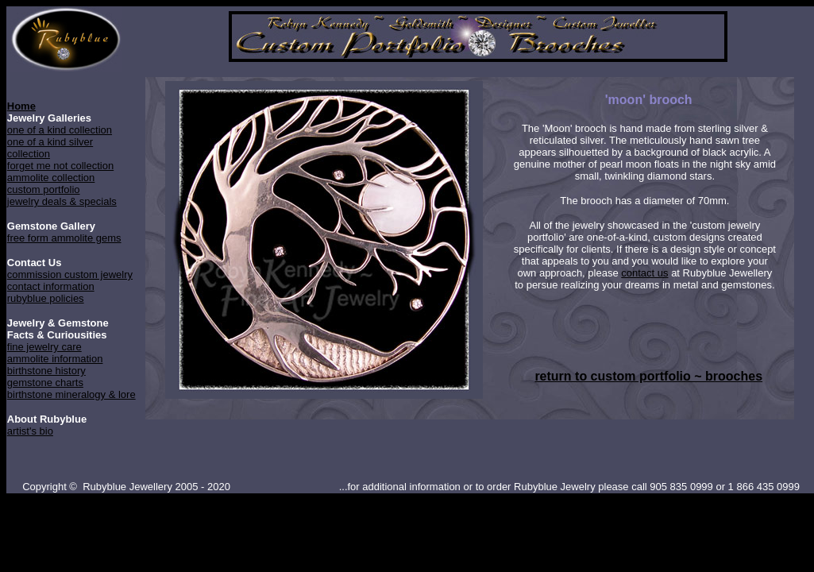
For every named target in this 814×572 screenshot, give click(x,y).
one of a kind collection (59, 130)
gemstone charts (45, 382)
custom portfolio (43, 189)
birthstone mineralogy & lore (71, 394)
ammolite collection (51, 178)
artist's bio (30, 431)
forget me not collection (60, 166)
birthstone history (46, 371)
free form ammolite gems (64, 238)
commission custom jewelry (70, 274)
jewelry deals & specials (62, 201)
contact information (51, 286)
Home (21, 106)
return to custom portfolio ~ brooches (648, 376)
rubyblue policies (45, 298)
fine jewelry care (44, 347)
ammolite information (55, 359)
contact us (644, 273)
